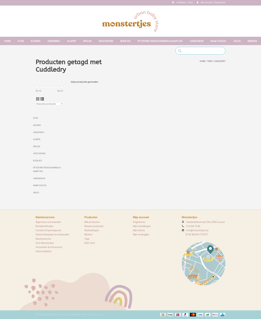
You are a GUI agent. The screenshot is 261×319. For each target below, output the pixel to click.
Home (7, 41)
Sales (237, 41)
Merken (252, 41)
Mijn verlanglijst (141, 234)
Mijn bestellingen (142, 226)
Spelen (87, 41)
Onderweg (53, 41)
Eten (21, 41)
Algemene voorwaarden (48, 222)
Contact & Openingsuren (48, 230)
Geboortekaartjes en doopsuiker (52, 234)
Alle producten (92, 222)
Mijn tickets (139, 230)
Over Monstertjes (45, 243)
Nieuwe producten (94, 226)
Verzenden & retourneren (49, 247)
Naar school (219, 41)
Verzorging (106, 41)
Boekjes (125, 41)
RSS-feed (89, 243)
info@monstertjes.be (197, 230)
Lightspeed (98, 314)
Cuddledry (219, 61)
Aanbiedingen (91, 230)
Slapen (71, 41)
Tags (209, 61)
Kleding (35, 41)
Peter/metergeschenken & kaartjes (160, 41)
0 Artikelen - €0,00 (182, 2)
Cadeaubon (197, 41)
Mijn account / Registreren (211, 2)
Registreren (139, 222)
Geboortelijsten (44, 251)
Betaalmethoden (44, 226)
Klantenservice (43, 239)
